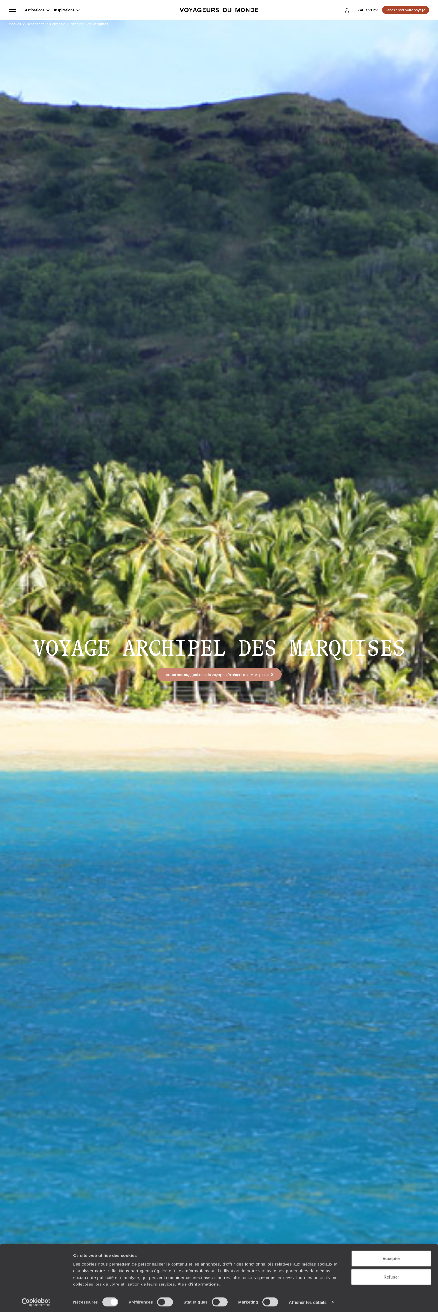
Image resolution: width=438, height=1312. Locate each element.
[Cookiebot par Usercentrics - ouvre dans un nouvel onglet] (36, 1301)
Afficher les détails (308, 1301)
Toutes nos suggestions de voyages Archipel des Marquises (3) (219, 674)
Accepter (391, 1257)
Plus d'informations (198, 1282)
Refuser (391, 1275)
